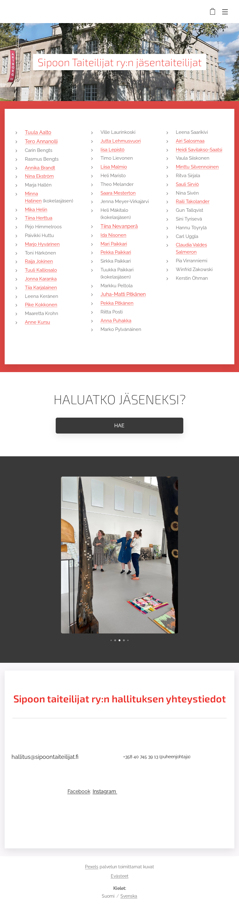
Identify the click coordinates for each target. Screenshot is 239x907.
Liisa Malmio (114, 167)
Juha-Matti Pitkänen (123, 294)
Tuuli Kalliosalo (41, 270)
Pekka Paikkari (116, 252)
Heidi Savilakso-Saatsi (199, 150)
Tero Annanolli (41, 141)
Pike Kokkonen (41, 305)
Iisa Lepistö (112, 150)
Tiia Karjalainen (41, 287)
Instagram (105, 791)
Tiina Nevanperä (119, 226)
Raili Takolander (192, 201)
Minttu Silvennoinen (197, 167)
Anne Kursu (37, 322)
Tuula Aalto (38, 132)
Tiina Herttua (38, 218)
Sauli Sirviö (187, 184)
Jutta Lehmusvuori (121, 141)
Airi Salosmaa (190, 141)
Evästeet (120, 876)
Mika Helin (36, 209)
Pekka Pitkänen (117, 303)
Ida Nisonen (113, 235)
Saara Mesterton (118, 193)
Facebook (79, 791)
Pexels (91, 866)
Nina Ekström (39, 176)
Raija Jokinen (39, 261)
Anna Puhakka (116, 320)
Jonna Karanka (41, 279)
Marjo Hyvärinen (42, 244)
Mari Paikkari (114, 244)
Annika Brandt (40, 168)
